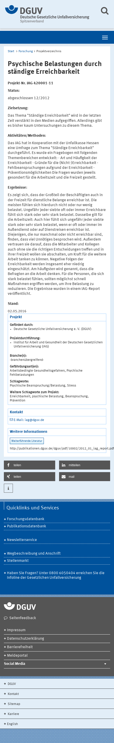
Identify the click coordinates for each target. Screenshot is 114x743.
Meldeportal (17, 656)
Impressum (16, 630)
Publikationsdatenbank (26, 526)
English (12, 724)
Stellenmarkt (18, 561)
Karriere (13, 714)
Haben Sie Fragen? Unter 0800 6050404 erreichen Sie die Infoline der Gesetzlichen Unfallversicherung (55, 575)
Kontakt (13, 694)
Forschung (26, 51)
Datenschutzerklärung (25, 639)
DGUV (11, 684)
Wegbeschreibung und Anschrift (34, 554)
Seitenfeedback (22, 618)
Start (11, 51)
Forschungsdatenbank (25, 519)
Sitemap (13, 704)
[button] (29, 465)
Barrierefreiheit (20, 647)
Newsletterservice (22, 540)
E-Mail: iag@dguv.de (29, 420)
